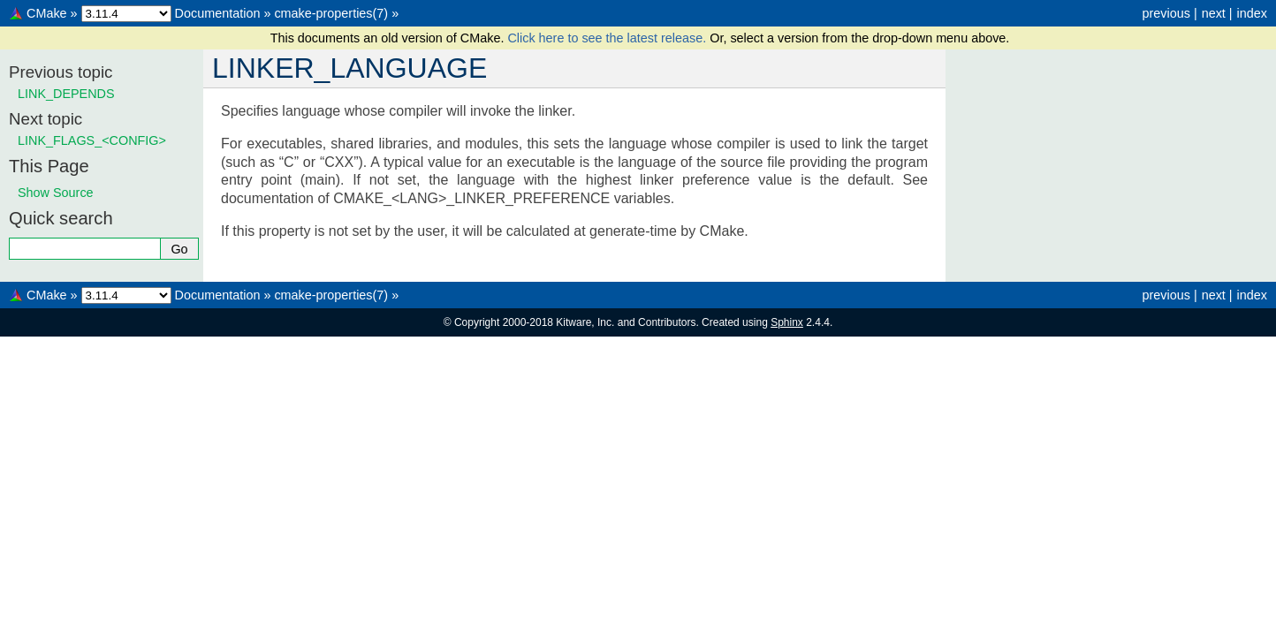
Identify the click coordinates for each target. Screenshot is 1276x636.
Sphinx (787, 322)
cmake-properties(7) (331, 13)
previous (1165, 13)
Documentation (218, 13)
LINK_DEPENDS (66, 94)
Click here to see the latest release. (608, 38)
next (1214, 13)
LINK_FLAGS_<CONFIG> (92, 140)
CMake (47, 13)
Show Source (56, 193)
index (1252, 13)
